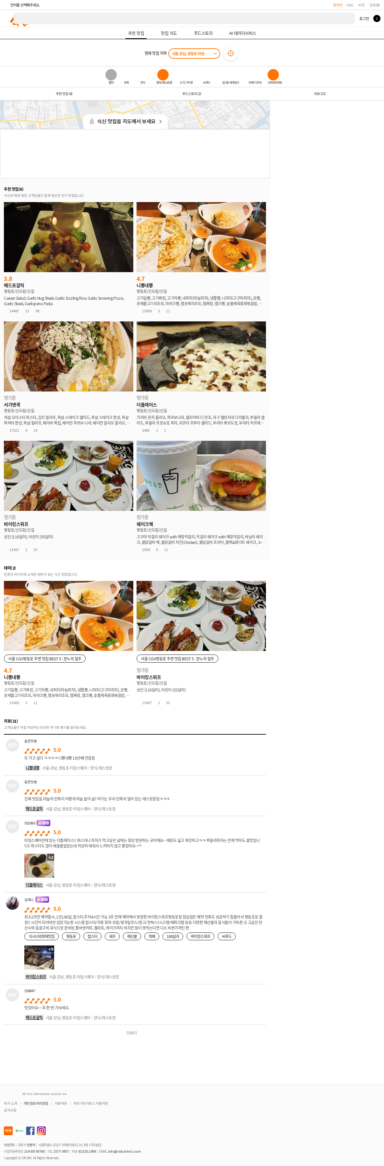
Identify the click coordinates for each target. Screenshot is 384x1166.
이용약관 (61, 1103)
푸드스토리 (191, 93)
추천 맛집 (64, 93)
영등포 (71, 936)
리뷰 (320, 93)
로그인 (364, 18)
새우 (112, 936)
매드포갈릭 (34, 808)
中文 (361, 4)
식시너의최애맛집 (41, 936)
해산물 (132, 936)
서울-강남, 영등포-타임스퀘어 (192, 53)
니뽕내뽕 (32, 767)
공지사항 (10, 1110)
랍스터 (92, 936)
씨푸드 (227, 936)
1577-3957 (61, 1151)
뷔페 (152, 936)
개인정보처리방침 (36, 1103)
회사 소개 (10, 1103)
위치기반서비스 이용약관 (91, 1103)
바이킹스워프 (200, 936)
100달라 (173, 936)
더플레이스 (34, 884)
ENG (350, 4)
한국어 (337, 4)
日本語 (374, 4)
